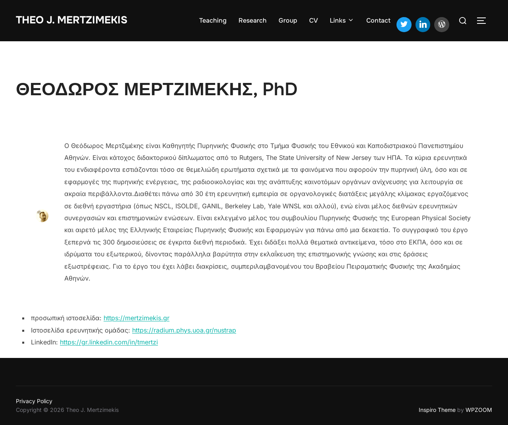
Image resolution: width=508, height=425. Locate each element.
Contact (378, 20)
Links (342, 20)
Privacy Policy (34, 401)
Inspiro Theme (437, 409)
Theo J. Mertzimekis (71, 20)
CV (313, 20)
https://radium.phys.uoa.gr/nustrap (184, 330)
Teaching (213, 20)
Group (288, 20)
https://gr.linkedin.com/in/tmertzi (109, 342)
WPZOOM (479, 409)
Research (253, 20)
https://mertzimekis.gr (136, 318)
